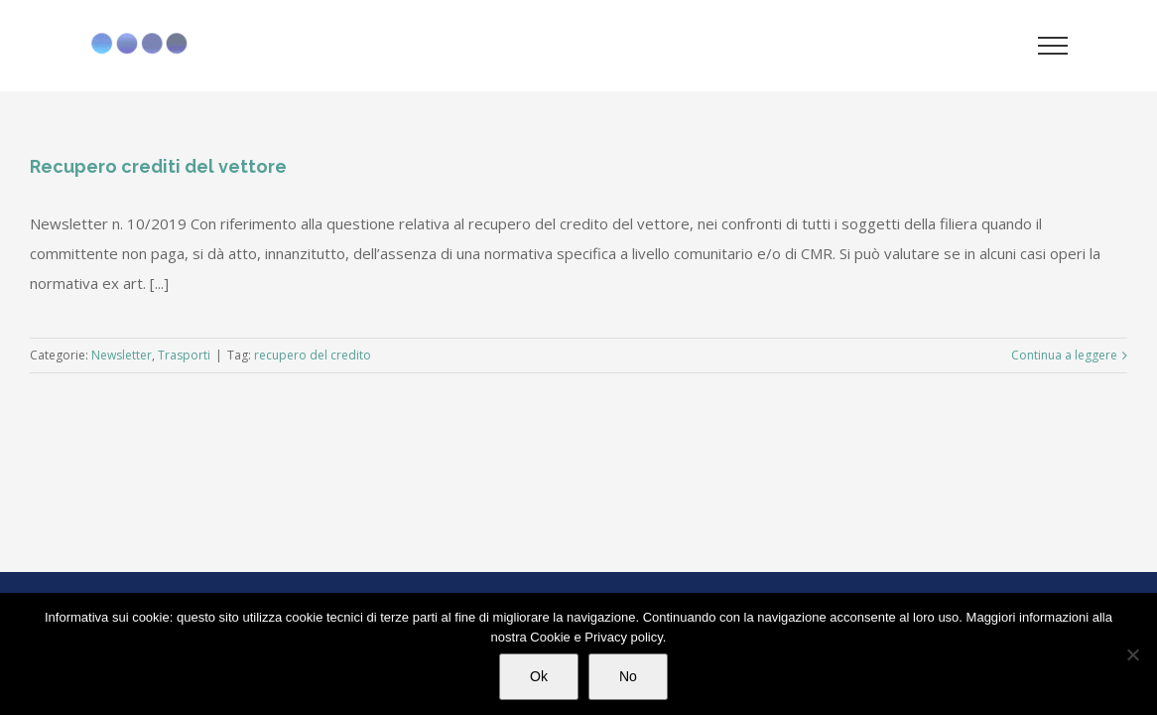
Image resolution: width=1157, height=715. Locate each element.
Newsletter (121, 355)
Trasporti (184, 355)
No (628, 676)
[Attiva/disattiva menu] (1053, 46)
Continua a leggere (1064, 355)
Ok (539, 676)
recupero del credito (312, 355)
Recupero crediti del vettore (158, 166)
